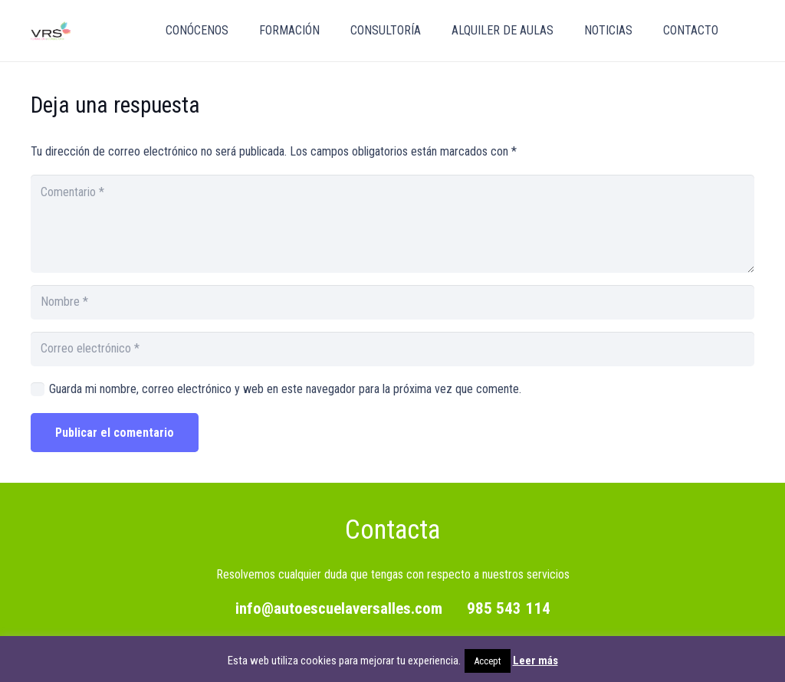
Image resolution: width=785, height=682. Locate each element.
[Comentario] (392, 224)
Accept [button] (487, 661)
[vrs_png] (51, 31)
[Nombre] (392, 302)
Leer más (535, 660)
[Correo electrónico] (392, 349)
